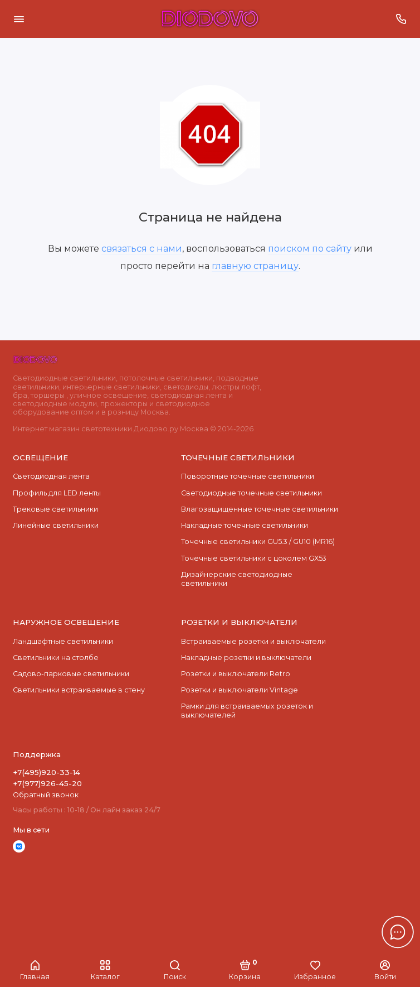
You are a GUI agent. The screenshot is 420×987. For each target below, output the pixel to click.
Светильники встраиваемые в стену (79, 690)
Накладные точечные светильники (244, 525)
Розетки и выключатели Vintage (239, 690)
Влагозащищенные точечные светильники (259, 509)
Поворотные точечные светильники (247, 476)
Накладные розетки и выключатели (246, 657)
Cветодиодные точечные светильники (251, 493)
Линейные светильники (56, 525)
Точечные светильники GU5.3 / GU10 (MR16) (258, 541)
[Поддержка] (402, 19)
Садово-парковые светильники (71, 674)
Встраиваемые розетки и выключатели (253, 641)
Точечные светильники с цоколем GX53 (253, 558)
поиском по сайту (309, 248)
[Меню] (19, 19)
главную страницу (255, 265)
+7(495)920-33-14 (46, 772)
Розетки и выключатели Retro (235, 674)
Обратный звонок (46, 795)
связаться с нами (141, 248)
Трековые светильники (55, 509)
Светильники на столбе (56, 657)
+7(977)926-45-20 (47, 783)
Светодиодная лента (51, 476)
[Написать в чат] (398, 932)
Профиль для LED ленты (57, 493)
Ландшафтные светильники (63, 641)
